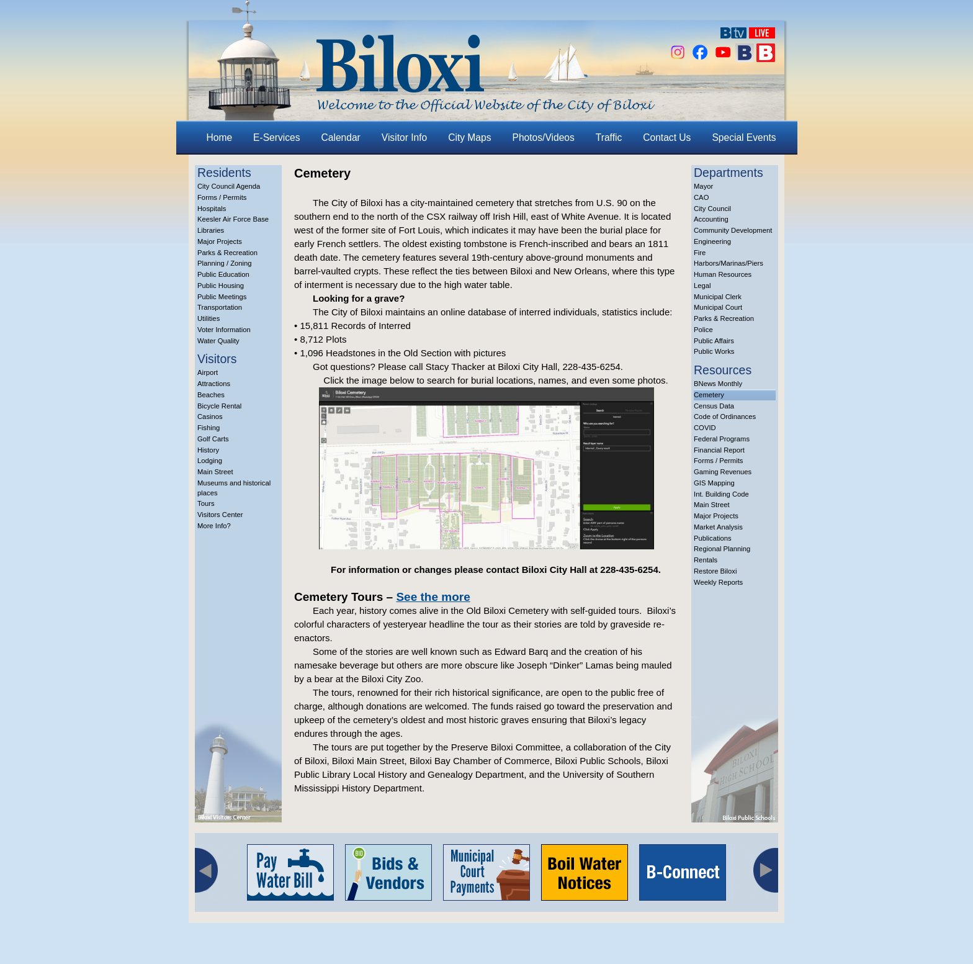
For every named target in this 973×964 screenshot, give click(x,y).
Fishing (208, 427)
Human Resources (722, 274)
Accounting (711, 219)
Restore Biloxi (715, 571)
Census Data (714, 406)
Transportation (219, 307)
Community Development (733, 230)
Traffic (609, 137)
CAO (701, 197)
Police (703, 329)
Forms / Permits (221, 197)
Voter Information (224, 329)
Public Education (223, 274)
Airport (207, 372)
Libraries (210, 230)
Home (220, 137)
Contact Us (667, 137)
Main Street (215, 471)
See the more (433, 596)
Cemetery (709, 395)
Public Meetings (221, 296)
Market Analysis (718, 527)
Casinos (210, 416)
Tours (206, 503)
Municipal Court (718, 307)
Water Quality (218, 341)
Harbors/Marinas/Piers (728, 263)
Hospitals (211, 208)
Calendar (341, 137)
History (208, 450)
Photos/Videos (544, 137)
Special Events (744, 137)
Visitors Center (220, 514)
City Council (712, 208)
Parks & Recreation (227, 252)
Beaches (211, 395)
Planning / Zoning (224, 263)
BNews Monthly (718, 383)
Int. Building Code (721, 494)
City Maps (469, 137)
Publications (713, 538)
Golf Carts (213, 439)
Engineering (712, 241)
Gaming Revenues (722, 471)
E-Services (276, 137)
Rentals (705, 560)
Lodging (209, 460)
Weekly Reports (718, 582)
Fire (700, 252)
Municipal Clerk (718, 296)
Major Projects (219, 241)
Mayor (703, 186)
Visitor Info (404, 137)
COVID (705, 427)
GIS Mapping (714, 483)
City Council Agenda (228, 186)
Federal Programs (722, 439)
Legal (702, 285)
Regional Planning (722, 548)
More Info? (214, 525)
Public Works (714, 351)
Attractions (213, 383)
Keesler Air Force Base (233, 219)
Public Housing (220, 285)
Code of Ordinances (725, 416)
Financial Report (719, 450)
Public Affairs (714, 341)
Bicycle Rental (219, 406)
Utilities (208, 318)
